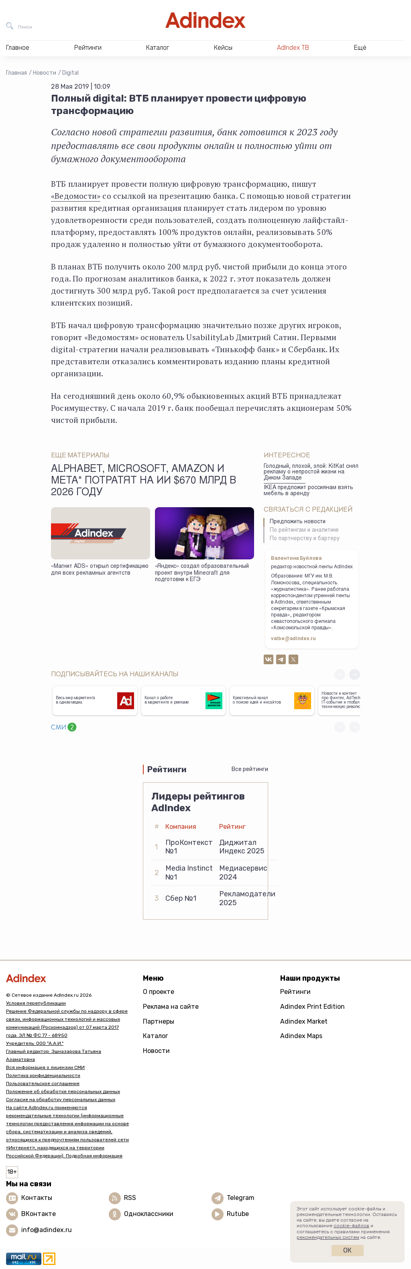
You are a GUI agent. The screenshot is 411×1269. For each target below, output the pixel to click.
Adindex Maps (301, 1036)
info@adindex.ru (46, 1230)
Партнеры (158, 1021)
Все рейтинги (250, 769)
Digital (70, 72)
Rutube (238, 1214)
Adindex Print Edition (312, 1006)
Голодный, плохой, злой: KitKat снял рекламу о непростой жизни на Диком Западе (311, 472)
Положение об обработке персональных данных (63, 1091)
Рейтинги (295, 992)
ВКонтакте (38, 1214)
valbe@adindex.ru (293, 639)
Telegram (240, 1198)
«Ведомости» (75, 195)
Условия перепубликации (36, 1003)
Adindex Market (304, 1021)
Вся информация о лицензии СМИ (45, 1067)
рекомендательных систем (328, 1237)
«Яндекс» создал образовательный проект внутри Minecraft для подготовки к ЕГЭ (202, 573)
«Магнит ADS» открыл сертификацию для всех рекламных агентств (100, 570)
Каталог (155, 1036)
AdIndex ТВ (293, 47)
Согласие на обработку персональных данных (60, 1099)
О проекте (158, 992)
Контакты (36, 1198)
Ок (347, 1250)
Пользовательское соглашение (42, 1083)
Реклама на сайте (171, 1006)
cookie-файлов (351, 1225)
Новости (44, 72)
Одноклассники (148, 1214)
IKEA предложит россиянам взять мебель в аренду (308, 491)
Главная (16, 72)
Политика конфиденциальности (43, 1075)
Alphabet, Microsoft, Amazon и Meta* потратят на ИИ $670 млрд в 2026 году (143, 481)
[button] (354, 674)
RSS (130, 1198)
